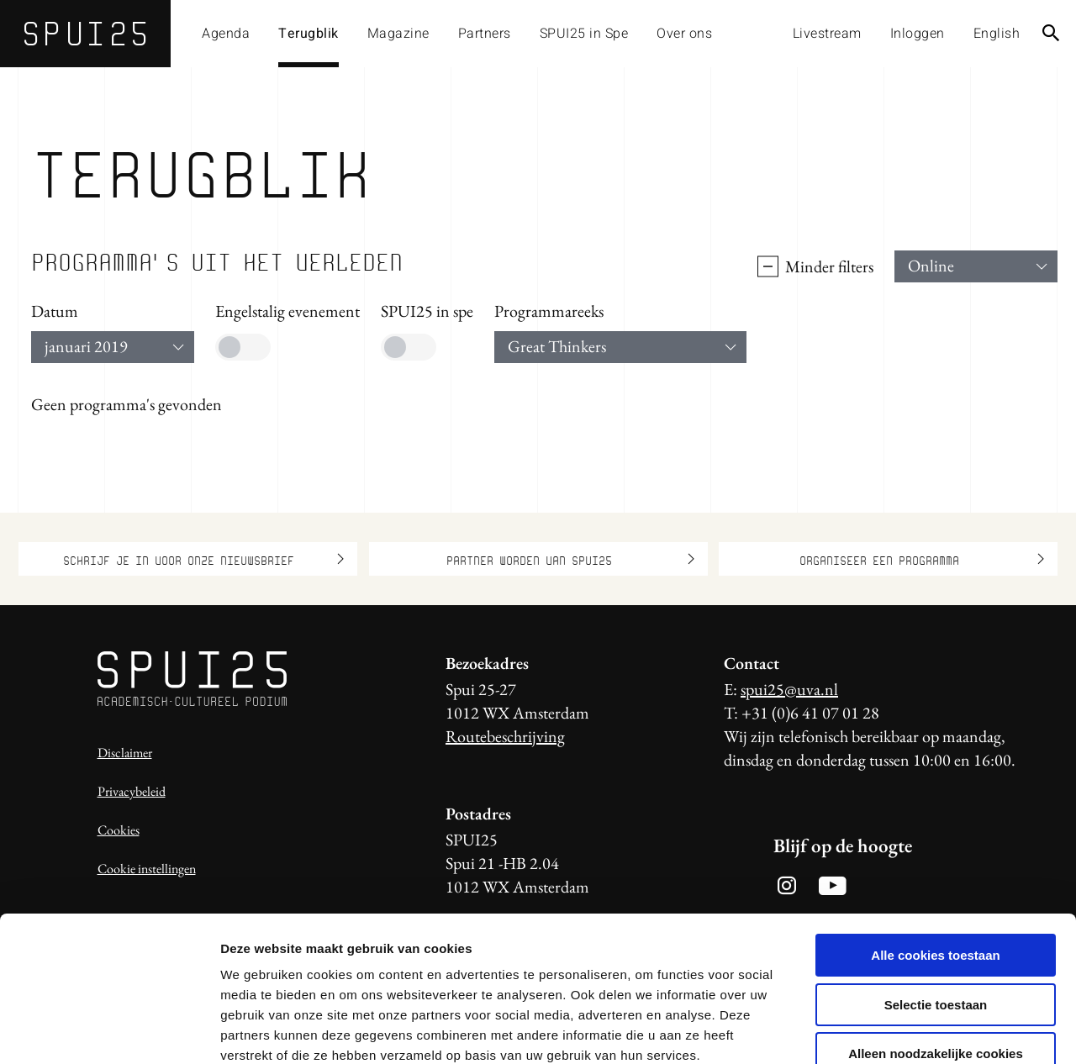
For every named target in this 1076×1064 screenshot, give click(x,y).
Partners (484, 34)
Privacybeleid (132, 791)
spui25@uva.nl (789, 689)
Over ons (684, 34)
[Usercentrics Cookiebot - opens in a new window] (108, 1031)
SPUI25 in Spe (584, 34)
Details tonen (908, 1031)
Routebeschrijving (505, 736)
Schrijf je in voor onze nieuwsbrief (203, 559)
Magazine (398, 34)
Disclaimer (125, 752)
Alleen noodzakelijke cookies (935, 957)
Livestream (827, 34)
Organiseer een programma (922, 559)
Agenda (226, 34)
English (997, 34)
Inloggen (917, 34)
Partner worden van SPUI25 (570, 559)
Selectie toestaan (936, 908)
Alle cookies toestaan (935, 858)
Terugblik (308, 34)
